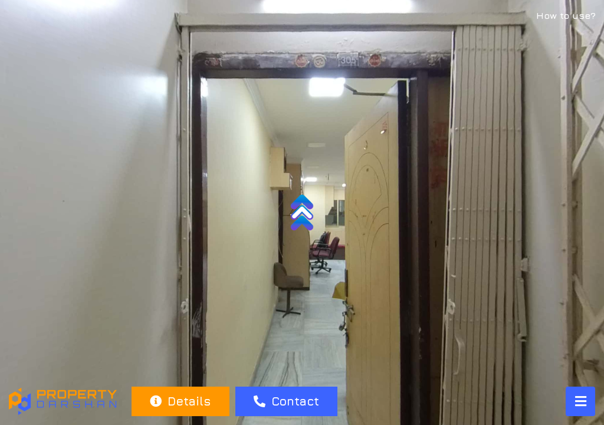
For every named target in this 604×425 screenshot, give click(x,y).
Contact (286, 401)
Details (180, 401)
